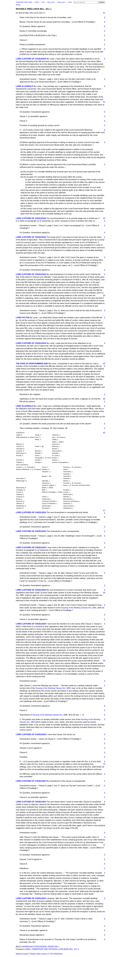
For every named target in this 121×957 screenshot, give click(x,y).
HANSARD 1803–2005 (24, 2)
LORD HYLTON (22, 318)
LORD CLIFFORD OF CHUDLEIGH (31, 59)
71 (104, 845)
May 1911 (51, 2)
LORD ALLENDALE (24, 86)
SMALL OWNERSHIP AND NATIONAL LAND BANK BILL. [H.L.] (52, 949)
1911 (43, 2)
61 (104, 13)
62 (104, 102)
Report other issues (38, 954)
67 (104, 511)
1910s (37, 2)
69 (104, 661)
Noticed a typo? (22, 954)
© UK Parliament (55, 954)
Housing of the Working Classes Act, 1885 (78, 608)
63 (104, 218)
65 (104, 364)
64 (104, 295)
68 (104, 593)
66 (104, 399)
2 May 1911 (61, 2)
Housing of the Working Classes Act (47, 715)
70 (104, 764)
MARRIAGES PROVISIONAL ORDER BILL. (41, 947)
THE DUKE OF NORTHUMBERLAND (32, 364)
